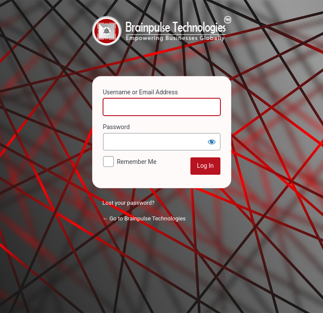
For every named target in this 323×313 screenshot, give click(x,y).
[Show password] (211, 141)
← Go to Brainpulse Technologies (144, 218)
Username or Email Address (140, 92)
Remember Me (137, 161)
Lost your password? (129, 203)
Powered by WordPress (161, 41)
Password (116, 126)
